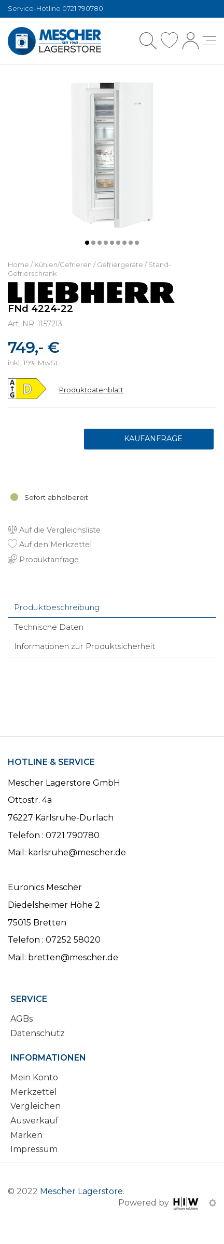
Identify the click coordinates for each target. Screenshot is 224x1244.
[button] (87, 243)
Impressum (34, 1149)
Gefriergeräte (120, 265)
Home (18, 265)
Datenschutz (37, 1033)
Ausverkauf (34, 1121)
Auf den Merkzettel (50, 544)
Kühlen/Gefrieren (63, 265)
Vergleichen (35, 1106)
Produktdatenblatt (91, 390)
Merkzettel (33, 1092)
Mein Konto (34, 1077)
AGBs (21, 1019)
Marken (26, 1135)
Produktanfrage (149, 439)
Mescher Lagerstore (81, 1191)
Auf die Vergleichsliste (54, 530)
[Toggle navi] (209, 40)
